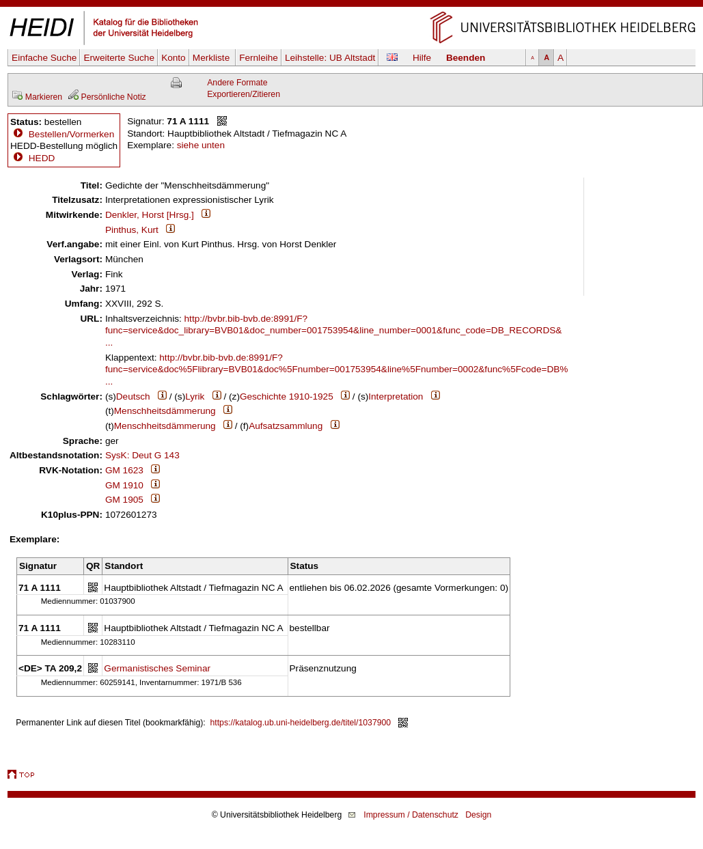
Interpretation (395, 396)
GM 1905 (124, 500)
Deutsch (133, 396)
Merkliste (212, 58)
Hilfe (422, 58)
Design (478, 815)
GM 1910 (124, 485)
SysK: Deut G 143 (142, 455)
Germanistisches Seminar (157, 668)
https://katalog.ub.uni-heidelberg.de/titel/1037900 (300, 722)
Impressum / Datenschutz (410, 815)
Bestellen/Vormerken (71, 134)
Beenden (465, 58)
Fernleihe (258, 58)
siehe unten (201, 145)
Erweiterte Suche (118, 58)
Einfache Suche (44, 58)
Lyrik (194, 396)
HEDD (32, 158)
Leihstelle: (330, 58)
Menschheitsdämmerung (165, 411)
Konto (173, 58)
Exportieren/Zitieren (243, 94)
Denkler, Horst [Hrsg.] (149, 215)
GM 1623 (124, 470)
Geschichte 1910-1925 (286, 396)
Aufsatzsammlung (285, 426)
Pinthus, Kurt (131, 230)
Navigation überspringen (351, 5)
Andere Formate (237, 82)
